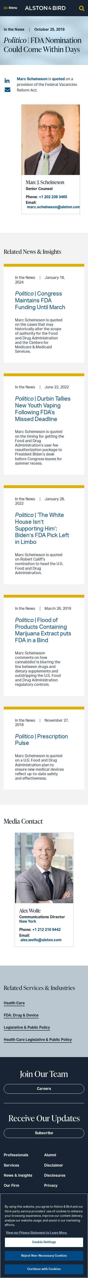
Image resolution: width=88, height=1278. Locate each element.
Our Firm (11, 1185)
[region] (44, 1235)
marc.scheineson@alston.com (54, 207)
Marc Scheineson (32, 79)
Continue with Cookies (44, 1269)
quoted (58, 79)
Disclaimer (53, 1165)
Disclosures (54, 1175)
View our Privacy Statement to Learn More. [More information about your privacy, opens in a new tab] (36, 1232)
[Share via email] (7, 90)
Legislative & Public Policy (27, 1027)
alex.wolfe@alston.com (40, 940)
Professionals (16, 1155)
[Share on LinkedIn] (7, 81)
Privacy (50, 1185)
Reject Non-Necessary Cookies (44, 1255)
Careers (44, 1089)
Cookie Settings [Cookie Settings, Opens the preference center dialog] (44, 1242)
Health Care (14, 1003)
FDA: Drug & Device (21, 1015)
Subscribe (44, 1133)
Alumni (50, 1155)
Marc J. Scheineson (45, 182)
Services (11, 1165)
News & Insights (18, 1175)
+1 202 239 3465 (53, 197)
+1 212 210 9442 (46, 930)
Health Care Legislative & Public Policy (38, 1040)
